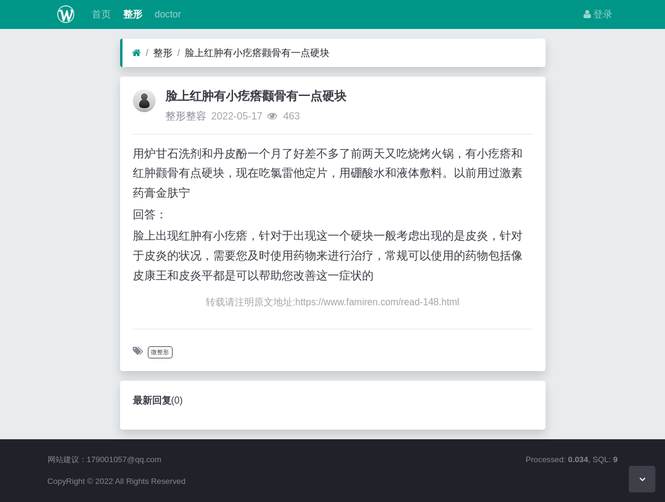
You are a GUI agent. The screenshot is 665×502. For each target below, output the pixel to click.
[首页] (136, 53)
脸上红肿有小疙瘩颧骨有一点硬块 (257, 53)
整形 (131, 14)
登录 (598, 14)
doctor (166, 14)
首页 (99, 14)
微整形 (160, 352)
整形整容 (185, 116)
